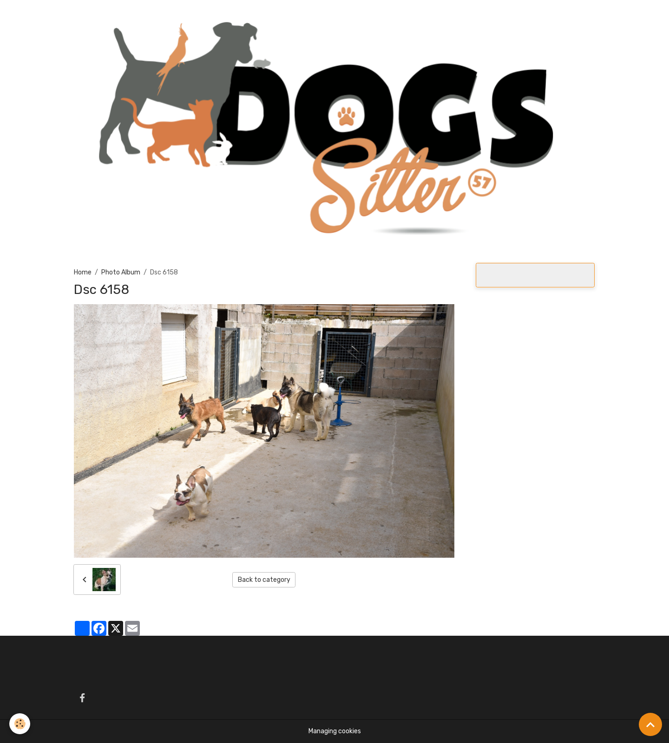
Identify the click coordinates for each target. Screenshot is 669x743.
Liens (489, 15)
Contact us (452, 15)
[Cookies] (19, 723)
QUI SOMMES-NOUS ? (179, 15)
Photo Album (401, 15)
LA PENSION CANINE (263, 15)
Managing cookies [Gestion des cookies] (334, 731)
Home (124, 15)
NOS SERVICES (338, 15)
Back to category (264, 580)
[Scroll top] (650, 724)
